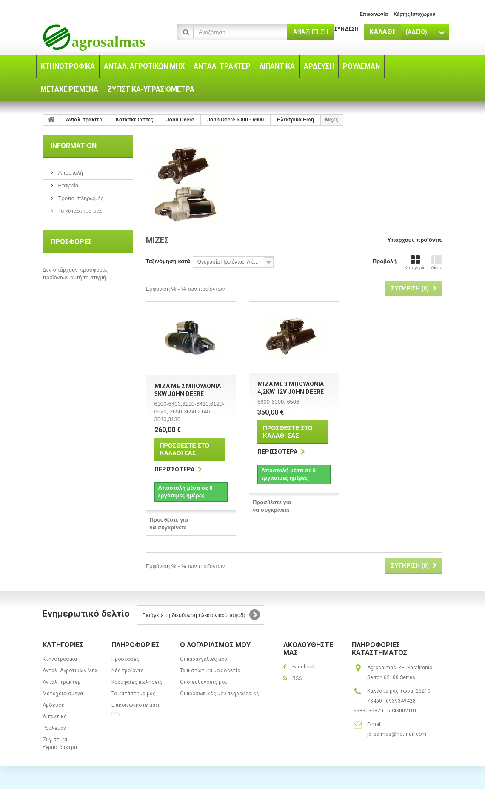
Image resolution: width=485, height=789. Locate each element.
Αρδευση (54, 705)
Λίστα (436, 262)
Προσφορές (71, 242)
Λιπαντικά (55, 717)
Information (74, 146)
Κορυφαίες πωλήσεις (137, 682)
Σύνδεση (346, 29)
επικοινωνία (373, 14)
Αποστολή (70, 172)
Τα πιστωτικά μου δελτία (210, 671)
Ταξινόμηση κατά (168, 261)
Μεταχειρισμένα (63, 694)
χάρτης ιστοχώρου (414, 14)
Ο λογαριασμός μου (215, 645)
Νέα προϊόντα (127, 671)
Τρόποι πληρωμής (80, 198)
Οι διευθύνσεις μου (204, 682)
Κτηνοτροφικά (60, 659)
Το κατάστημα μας (80, 211)
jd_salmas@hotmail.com (396, 734)
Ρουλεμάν (54, 728)
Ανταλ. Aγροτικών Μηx (70, 671)
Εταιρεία (67, 185)
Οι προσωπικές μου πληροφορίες (219, 694)
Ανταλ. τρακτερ (62, 682)
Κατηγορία (415, 262)
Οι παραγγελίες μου (203, 659)
